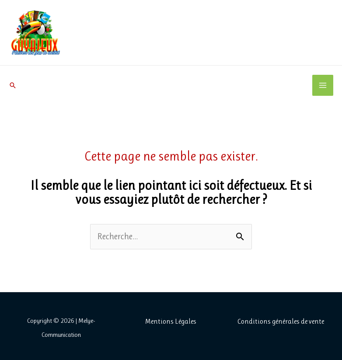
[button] (13, 85)
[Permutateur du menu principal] (322, 85)
